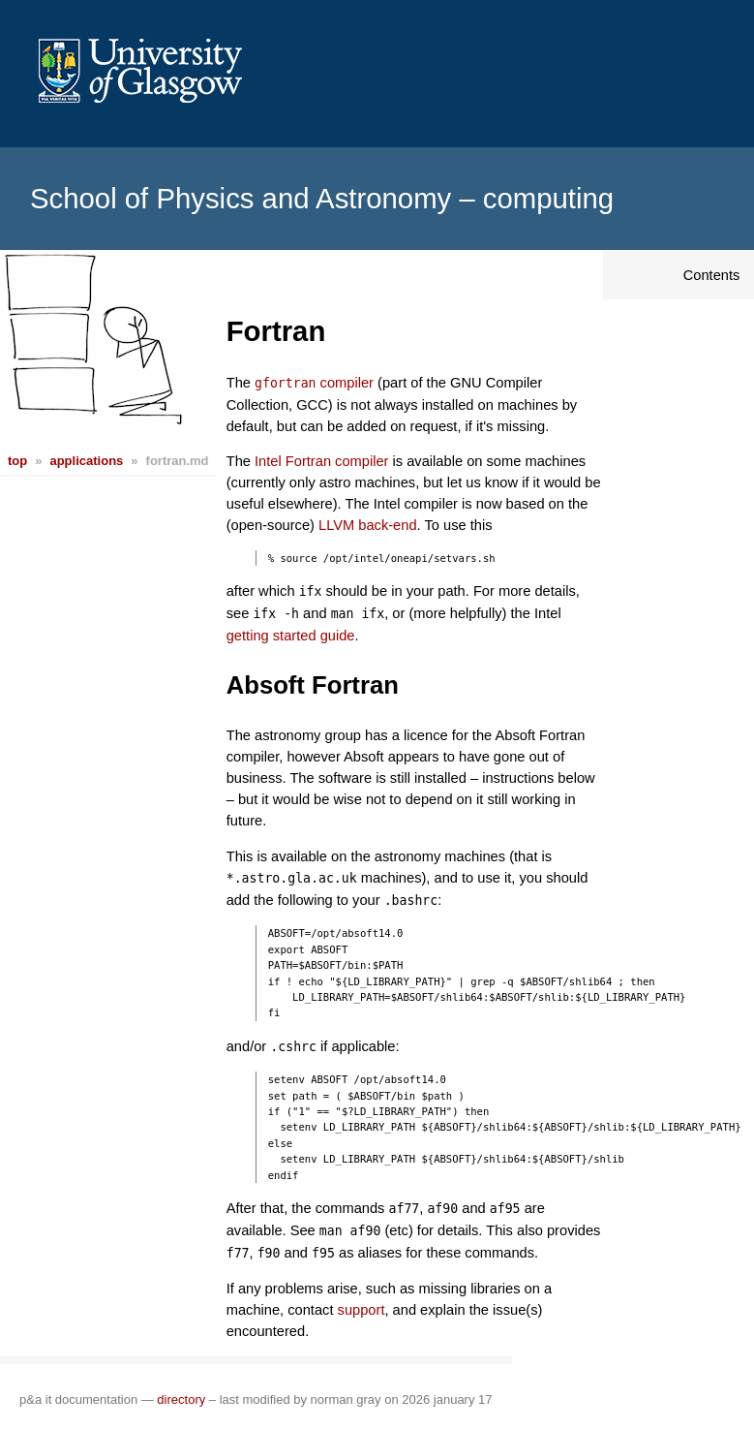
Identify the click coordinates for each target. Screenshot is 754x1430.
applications (86, 460)
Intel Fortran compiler (321, 461)
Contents (711, 275)
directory (181, 1399)
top (17, 460)
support (361, 1310)
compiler (314, 382)
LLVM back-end (367, 525)
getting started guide (290, 635)
